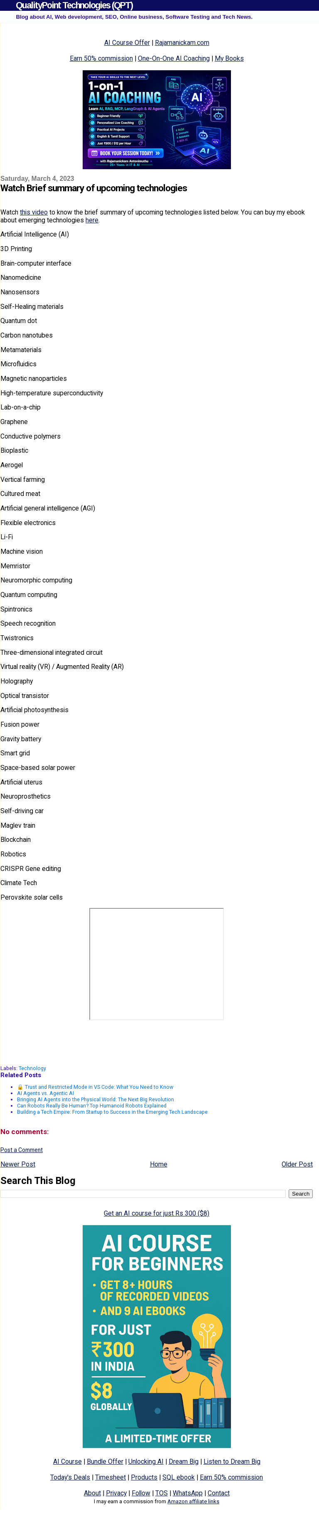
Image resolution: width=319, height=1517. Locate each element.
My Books (229, 58)
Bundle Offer (105, 1461)
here (92, 220)
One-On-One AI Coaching (174, 58)
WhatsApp (188, 1493)
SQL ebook (178, 1477)
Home (158, 1164)
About (92, 1493)
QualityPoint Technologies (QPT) (74, 5)
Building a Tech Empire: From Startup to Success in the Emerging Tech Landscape (112, 1112)
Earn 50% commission (101, 58)
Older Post (297, 1164)
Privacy (116, 1493)
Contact (219, 1493)
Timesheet (110, 1477)
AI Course (67, 1461)
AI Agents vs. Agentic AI (45, 1093)
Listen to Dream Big (232, 1461)
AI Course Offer (127, 43)
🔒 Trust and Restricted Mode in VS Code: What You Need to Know (95, 1087)
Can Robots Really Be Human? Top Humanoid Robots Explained (92, 1106)
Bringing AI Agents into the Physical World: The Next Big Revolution (95, 1099)
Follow (141, 1493)
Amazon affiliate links (193, 1501)
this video (34, 212)
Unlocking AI (146, 1461)
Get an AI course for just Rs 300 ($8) (156, 1213)
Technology (32, 1068)
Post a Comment (21, 1150)
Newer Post (17, 1164)
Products (144, 1477)
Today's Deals (70, 1477)
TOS (161, 1493)
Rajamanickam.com (182, 43)
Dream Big (184, 1461)
